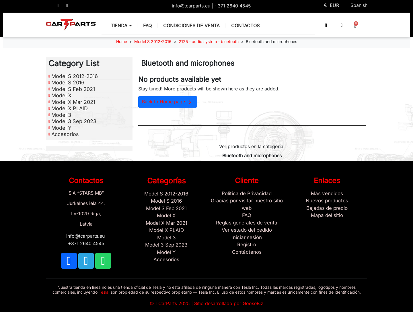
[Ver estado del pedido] (246, 230)
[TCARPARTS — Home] (71, 25)
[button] (326, 25)
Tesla (103, 292)
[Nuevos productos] (327, 201)
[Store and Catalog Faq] (246, 215)
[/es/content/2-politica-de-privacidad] (246, 193)
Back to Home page (167, 102)
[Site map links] (327, 215)
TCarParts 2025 (172, 303)
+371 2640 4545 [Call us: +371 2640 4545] (233, 6)
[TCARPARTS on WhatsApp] (67, 5)
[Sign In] (246, 237)
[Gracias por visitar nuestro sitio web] (246, 204)
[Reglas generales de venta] (246, 223)
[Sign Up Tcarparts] (246, 252)
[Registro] (246, 245)
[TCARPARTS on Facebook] (49, 5)
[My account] (341, 25)
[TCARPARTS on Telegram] (58, 5)
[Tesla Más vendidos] (327, 193)
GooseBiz (253, 303)
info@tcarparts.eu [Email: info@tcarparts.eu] (192, 6)
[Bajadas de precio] (327, 208)
